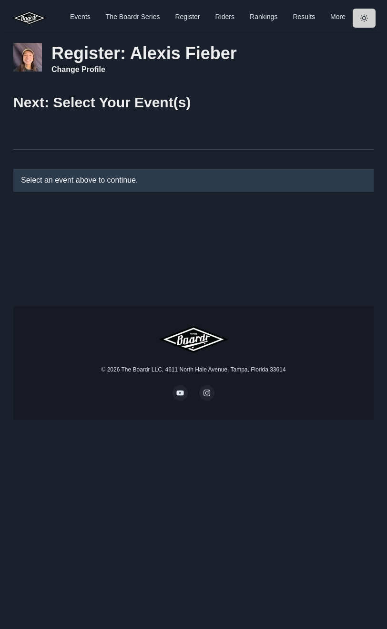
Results (304, 17)
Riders (224, 17)
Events (80, 17)
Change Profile (78, 69)
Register (187, 17)
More (338, 17)
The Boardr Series (133, 17)
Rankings (263, 17)
